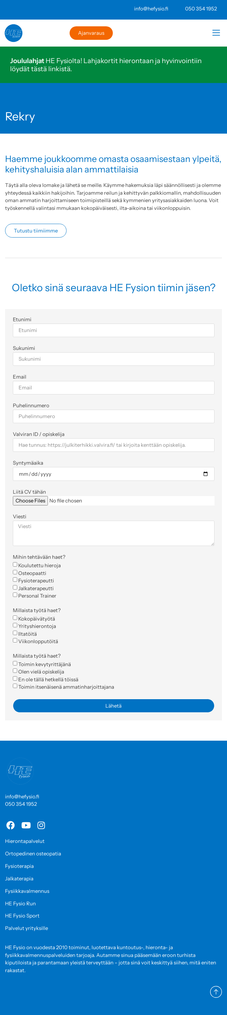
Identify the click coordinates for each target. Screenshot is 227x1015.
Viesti (19, 517)
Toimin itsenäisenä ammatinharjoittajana (66, 687)
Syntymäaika (28, 463)
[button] (216, 33)
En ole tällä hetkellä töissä (48, 679)
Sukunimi (24, 348)
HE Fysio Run (20, 903)
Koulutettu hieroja (39, 565)
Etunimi (22, 320)
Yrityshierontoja (37, 626)
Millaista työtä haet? (37, 610)
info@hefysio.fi (151, 8)
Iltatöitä (27, 633)
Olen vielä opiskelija (41, 671)
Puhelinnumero (31, 406)
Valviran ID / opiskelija (39, 434)
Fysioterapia (19, 866)
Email (19, 377)
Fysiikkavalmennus (27, 891)
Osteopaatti (32, 573)
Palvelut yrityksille (26, 928)
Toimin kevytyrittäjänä (44, 664)
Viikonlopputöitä (38, 641)
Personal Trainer (37, 596)
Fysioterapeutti (36, 580)
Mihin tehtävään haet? (39, 557)
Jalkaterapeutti (36, 588)
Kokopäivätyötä (36, 618)
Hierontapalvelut (25, 841)
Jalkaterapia (19, 878)
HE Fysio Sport (22, 915)
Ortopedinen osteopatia (33, 853)
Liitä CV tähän (29, 492)
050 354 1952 (201, 8)
